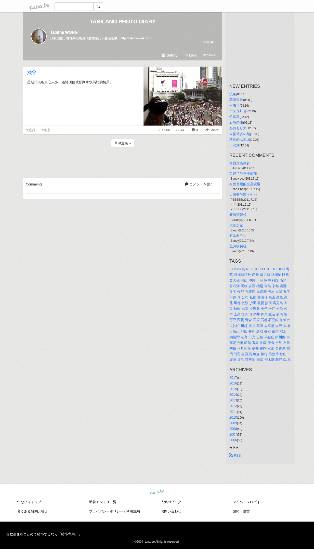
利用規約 (133, 511)
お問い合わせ (171, 511)
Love (190, 55)
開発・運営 (241, 511)
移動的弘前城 (239, 140)
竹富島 (234, 117)
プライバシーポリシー (106, 511)
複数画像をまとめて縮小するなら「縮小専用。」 (44, 534)
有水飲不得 (238, 236)
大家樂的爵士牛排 (243, 195)
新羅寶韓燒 (238, 215)
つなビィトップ (29, 502)
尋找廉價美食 (239, 163)
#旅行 (30, 130)
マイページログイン (248, 502)
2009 (233, 423)
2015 (233, 389)
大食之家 (236, 225)
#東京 (46, 130)
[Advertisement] (122, 162)
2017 (233, 378)
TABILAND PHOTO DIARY (123, 21)
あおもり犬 (238, 128)
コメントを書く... (200, 184)
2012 (233, 406)
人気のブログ (171, 502)
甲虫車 (234, 105)
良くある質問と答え (32, 511)
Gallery (169, 55)
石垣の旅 (236, 122)
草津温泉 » (122, 143)
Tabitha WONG (64, 32)
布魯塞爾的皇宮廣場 (244, 184)
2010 (233, 417)
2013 (233, 400)
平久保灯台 (238, 111)
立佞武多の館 (239, 134)
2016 (233, 383)
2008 (233, 429)
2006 (233, 440)
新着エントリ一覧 (103, 502)
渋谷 (31, 72)
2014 (233, 395)
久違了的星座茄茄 (243, 173)
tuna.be (156, 492)
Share (209, 55)
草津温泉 (236, 100)
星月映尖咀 (238, 246)
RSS (235, 455)
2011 (233, 412)
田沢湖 (234, 145)
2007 (233, 434)
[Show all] (207, 42)
